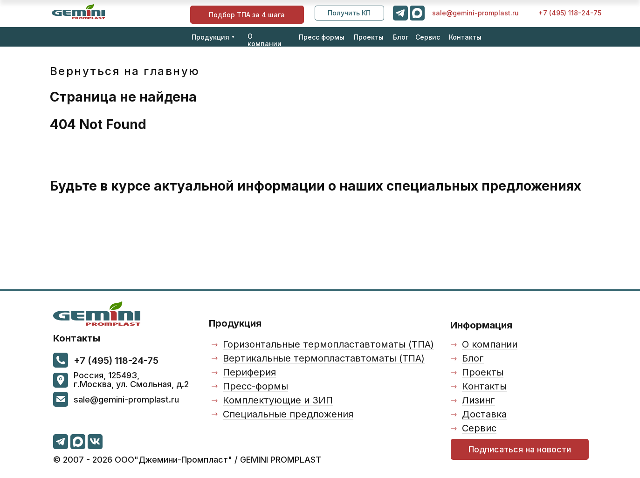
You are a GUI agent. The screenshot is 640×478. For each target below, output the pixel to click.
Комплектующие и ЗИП (278, 400)
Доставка (484, 414)
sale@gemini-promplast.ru (475, 13)
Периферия (249, 372)
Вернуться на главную (125, 71)
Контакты (465, 37)
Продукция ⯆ (213, 37)
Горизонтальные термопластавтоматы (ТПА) (328, 344)
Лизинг (478, 400)
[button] (349, 13)
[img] (78, 11)
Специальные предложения (288, 414)
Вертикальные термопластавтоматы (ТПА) (324, 358)
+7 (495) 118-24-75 (569, 13)
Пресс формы (321, 37)
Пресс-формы (255, 386)
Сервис (427, 37)
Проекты (369, 37)
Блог (400, 37)
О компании (265, 40)
